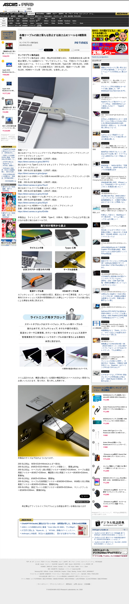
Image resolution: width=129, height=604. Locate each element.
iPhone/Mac (40, 14)
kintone (25, 23)
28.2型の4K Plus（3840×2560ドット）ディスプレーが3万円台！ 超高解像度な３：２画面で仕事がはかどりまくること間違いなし (114, 199)
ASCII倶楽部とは (10, 181)
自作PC (61, 14)
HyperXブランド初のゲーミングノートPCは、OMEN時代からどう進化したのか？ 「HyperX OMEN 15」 (113, 105)
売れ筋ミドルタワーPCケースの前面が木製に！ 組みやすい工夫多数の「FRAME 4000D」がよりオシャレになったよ (114, 233)
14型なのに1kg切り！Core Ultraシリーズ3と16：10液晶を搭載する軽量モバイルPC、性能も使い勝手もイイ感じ (113, 297)
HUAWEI (60, 21)
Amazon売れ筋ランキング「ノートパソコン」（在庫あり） (8, 35)
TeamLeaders (48, 16)
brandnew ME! (39, 26)
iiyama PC (61, 564)
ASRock (46, 21)
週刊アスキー (38, 16)
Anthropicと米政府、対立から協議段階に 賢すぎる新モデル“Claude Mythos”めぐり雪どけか (60, 533)
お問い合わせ (78, 584)
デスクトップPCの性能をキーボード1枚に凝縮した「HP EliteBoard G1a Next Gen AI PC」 (114, 89)
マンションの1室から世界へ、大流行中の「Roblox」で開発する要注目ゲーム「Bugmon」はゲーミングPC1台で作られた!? (114, 364)
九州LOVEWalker (80, 578)
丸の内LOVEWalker (91, 578)
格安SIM (13, 16)
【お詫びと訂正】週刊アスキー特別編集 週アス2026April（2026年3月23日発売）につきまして (109, 534)
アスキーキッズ (5, 16)
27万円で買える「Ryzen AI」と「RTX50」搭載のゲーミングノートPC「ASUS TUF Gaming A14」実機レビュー (67, 530)
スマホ (76, 14)
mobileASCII (71, 576)
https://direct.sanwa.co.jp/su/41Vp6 (33, 194)
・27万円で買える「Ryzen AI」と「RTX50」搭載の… (8, 163)
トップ (3, 14)
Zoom (81, 23)
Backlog (60, 23)
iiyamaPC (25, 18)
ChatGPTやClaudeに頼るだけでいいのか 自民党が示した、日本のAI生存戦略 (54, 523)
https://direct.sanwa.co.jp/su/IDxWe (33, 211)
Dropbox (46, 23)
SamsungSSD (37, 21)
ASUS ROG (25, 21)
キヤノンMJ (18, 25)
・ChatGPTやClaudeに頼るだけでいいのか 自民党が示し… (8, 151)
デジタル (26, 4)
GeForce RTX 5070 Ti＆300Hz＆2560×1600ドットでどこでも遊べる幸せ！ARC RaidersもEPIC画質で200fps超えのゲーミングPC (114, 314)
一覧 (55, 50)
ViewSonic (67, 21)
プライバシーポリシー (57, 584)
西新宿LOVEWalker (58, 578)
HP (60, 18)
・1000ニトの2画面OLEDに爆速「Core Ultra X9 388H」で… (8, 157)
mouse (18, 18)
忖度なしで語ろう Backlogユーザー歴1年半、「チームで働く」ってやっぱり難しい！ (113, 217)
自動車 (48, 14)
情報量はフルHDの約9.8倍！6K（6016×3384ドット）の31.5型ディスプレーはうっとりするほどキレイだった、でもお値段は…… (114, 347)
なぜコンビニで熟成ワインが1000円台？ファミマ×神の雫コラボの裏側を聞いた (113, 137)
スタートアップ (83, 14)
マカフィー (11, 25)
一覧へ (125, 529)
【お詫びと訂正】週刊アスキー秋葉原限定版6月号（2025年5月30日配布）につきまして (110, 538)
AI (8, 14)
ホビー (55, 14)
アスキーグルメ (30, 16)
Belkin (74, 21)
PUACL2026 (77, 16)
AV (66, 14)
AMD (18, 21)
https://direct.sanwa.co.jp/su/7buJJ (33, 185)
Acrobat (18, 23)
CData (53, 23)
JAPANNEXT (25, 25)
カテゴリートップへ (82, 502)
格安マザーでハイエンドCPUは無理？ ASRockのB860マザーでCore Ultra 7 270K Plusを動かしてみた (114, 264)
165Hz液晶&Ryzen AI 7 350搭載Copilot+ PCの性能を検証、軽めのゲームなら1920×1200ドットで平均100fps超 (114, 250)
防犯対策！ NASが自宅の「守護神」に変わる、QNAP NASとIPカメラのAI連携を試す (114, 167)
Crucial (53, 21)
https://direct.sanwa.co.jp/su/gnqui (32, 173)
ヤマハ (74, 23)
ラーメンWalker (25, 578)
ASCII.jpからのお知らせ (100, 530)
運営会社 (69, 584)
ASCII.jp (10, 4)
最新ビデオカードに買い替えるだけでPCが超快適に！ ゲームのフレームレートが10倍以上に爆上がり (114, 71)
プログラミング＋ (75, 574)
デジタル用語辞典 (62, 576)
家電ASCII (21, 16)
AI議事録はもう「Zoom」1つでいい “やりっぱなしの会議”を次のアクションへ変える (114, 332)
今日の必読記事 (43, 576)
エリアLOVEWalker (36, 578)
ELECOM (11, 21)
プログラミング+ (58, 16)
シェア (41, 49)
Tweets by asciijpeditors (100, 57)
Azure (32, 23)
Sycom (32, 18)
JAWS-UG (49, 566)
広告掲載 (87, 584)
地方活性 (70, 16)
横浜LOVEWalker (47, 578)
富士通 (11, 18)
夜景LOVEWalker (69, 578)
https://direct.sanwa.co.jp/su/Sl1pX (33, 203)
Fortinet (67, 23)
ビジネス (17, 14)
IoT (11, 14)
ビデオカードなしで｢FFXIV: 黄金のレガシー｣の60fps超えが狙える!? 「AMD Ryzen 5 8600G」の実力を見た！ (114, 378)
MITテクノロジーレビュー (82, 576)
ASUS (53, 18)
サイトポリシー (43, 584)
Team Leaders (65, 574)
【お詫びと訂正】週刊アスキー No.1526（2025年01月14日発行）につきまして (110, 543)
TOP (27, 561)
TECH (24, 14)
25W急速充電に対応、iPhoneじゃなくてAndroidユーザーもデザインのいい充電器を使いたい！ (114, 184)
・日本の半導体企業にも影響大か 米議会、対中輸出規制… (8, 176)
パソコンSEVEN (39, 18)
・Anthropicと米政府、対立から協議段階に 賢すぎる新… (8, 170)
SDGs (65, 16)
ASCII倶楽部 (122, 14)
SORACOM (57, 571)
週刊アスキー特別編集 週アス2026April (8, 215)
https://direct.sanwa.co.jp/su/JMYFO (33, 162)
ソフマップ (32, 25)
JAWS (11, 23)
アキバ (70, 14)
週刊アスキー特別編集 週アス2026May (8, 189)
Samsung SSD (39, 571)
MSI (46, 18)
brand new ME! (76, 569)
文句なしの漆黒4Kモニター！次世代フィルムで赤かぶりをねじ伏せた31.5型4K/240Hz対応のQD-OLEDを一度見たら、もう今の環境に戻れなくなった (114, 123)
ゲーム (91, 14)
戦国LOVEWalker (102, 578)
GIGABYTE (32, 21)
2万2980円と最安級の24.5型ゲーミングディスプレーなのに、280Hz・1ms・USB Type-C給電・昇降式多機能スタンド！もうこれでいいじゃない (114, 280)
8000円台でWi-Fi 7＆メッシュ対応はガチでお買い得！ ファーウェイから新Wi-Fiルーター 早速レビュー (114, 155)
